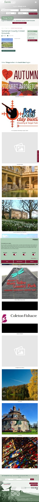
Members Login (34, 484)
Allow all (31, 261)
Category (3, 8)
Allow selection (19, 261)
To (16, 13)
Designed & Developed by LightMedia (22, 499)
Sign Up (32, 478)
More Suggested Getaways (19, 22)
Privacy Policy (17, 498)
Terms (27, 498)
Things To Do (7, 27)
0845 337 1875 (31, 37)
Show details (33, 258)
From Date (3, 13)
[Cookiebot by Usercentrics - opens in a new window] (33, 239)
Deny (7, 261)
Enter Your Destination (25, 8)
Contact (31, 498)
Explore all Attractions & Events (8, 50)
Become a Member (34, 482)
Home (3, 27)
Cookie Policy (23, 498)
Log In (14, 499)
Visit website (31, 40)
